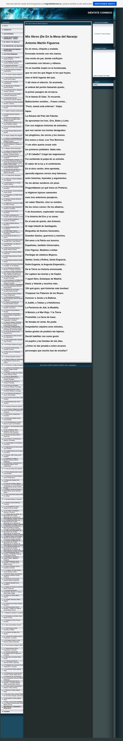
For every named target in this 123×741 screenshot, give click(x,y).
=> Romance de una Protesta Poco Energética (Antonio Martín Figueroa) (13, 678)
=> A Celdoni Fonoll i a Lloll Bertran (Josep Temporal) (12, 641)
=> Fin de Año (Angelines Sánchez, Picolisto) (11, 220)
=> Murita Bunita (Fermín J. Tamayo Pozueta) (12, 382)
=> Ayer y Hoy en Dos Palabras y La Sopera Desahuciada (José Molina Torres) (13, 703)
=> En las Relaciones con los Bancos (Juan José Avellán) (12, 423)
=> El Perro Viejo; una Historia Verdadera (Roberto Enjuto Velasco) (13, 575)
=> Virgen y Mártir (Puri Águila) (13, 135)
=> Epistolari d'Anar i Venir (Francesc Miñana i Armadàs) (12, 390)
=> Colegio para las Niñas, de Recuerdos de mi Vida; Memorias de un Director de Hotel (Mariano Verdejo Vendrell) (13, 516)
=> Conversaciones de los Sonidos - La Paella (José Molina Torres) (11, 563)
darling (95, 84)
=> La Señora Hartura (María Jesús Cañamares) (12, 294)
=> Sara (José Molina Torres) (12, 625)
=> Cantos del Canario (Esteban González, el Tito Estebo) (13, 264)
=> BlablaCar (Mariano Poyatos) (13, 613)
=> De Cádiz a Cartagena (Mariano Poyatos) (11, 511)
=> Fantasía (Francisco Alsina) (13, 406)
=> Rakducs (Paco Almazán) (12, 148)
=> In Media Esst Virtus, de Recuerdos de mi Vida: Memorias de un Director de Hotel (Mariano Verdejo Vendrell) (13, 522)
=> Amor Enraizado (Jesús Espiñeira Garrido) (12, 567)
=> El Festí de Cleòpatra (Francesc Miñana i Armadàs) (12, 386)
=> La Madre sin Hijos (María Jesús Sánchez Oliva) (12, 571)
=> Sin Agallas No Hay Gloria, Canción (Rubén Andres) (13, 62)
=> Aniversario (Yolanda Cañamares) (11, 82)
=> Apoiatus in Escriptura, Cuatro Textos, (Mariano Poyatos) (11, 558)
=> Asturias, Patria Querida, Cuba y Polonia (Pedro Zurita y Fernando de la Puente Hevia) (13, 328)
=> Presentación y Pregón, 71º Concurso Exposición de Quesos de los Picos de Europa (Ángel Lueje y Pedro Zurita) (13, 162)
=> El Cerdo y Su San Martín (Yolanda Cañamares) (12, 94)
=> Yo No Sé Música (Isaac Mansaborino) (12, 332)
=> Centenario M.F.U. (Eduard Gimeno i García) (13, 90)
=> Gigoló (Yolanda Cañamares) (13, 111)
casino (95, 75)
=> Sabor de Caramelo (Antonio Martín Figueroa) (13, 587)
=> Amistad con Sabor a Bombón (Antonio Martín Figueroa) (11, 460)
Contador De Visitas (104, 75)
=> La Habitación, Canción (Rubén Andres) (12, 58)
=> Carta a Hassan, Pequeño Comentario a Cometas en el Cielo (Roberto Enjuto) (12, 323)
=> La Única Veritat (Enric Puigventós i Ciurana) (11, 319)
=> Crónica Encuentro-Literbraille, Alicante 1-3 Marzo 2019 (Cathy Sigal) (13, 592)
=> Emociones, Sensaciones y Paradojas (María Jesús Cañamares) (13, 464)
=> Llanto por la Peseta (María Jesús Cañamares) (13, 476)
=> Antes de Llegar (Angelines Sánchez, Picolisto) (13, 207)
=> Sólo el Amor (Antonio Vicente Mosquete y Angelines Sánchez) (13, 144)
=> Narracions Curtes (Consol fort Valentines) (13, 336)
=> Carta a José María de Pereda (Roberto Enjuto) (11, 302)
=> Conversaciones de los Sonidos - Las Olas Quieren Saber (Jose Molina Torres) (12, 682)
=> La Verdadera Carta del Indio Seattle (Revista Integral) (13, 166)
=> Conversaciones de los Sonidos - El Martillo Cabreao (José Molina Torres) (12, 554)
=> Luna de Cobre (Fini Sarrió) (13, 468)
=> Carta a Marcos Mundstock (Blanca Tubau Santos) (13, 686)
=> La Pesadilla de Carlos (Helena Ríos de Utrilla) (11, 507)
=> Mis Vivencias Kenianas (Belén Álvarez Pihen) (12, 248)
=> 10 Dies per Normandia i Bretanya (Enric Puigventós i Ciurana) (12, 315)
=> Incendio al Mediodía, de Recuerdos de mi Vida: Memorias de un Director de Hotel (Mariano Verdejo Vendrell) (13, 543)
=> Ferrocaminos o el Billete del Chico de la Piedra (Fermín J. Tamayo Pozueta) (13, 281)
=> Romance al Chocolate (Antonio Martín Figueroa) (11, 579)
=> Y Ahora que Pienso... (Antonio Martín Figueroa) (11, 661)
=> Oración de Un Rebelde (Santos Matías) (12, 86)
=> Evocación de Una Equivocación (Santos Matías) (13, 98)
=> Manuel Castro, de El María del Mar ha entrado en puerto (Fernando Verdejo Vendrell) (13, 538)
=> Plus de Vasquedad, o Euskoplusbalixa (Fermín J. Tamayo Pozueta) (12, 378)
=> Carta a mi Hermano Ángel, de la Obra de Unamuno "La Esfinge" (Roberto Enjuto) (13, 152)
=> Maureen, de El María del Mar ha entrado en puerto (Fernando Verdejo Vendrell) (12, 527)
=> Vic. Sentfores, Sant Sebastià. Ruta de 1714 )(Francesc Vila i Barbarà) (11, 431)
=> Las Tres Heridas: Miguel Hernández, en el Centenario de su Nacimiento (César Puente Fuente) (13, 486)
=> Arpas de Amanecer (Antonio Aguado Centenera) (13, 306)
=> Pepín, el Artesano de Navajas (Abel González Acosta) (13, 215)
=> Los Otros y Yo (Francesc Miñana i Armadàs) (12, 439)
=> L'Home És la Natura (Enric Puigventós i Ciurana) (13, 637)
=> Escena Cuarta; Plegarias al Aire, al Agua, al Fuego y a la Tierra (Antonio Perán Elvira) (13, 273)
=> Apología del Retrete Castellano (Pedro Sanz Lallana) (13, 66)
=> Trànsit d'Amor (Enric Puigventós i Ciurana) (11, 649)
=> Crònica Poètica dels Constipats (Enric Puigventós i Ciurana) (13, 653)
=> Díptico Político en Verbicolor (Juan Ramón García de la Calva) (13, 361)
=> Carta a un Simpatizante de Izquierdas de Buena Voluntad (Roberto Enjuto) (13, 140)
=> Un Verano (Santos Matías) (13, 74)
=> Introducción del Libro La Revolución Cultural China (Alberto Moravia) (12, 171)
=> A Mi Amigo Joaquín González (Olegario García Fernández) (12, 232)
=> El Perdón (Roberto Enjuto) (13, 344)
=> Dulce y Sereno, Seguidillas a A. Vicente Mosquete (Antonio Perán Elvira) (13, 286)
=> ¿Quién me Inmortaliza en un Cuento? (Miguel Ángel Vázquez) (13, 369)
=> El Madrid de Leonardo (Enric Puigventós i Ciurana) (13, 665)
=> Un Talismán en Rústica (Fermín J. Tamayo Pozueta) (12, 269)
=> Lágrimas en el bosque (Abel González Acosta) (13, 203)
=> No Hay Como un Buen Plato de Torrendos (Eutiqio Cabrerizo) (13, 694)
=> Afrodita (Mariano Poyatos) (13, 499)
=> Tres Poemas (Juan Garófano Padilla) (10, 629)
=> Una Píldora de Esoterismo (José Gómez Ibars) (13, 78)
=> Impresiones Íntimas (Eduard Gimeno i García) (13, 102)
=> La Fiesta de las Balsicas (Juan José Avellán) (12, 394)
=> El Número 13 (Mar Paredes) (13, 365)
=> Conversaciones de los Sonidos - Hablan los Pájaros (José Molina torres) (12, 608)
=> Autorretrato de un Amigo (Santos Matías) (12, 183)
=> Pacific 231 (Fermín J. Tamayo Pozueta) (11, 277)
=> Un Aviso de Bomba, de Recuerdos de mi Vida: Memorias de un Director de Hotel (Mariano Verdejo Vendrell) (13, 549)
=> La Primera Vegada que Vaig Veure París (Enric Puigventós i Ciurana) (13, 410)
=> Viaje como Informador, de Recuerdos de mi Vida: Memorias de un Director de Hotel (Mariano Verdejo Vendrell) (13, 533)
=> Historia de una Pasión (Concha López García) (11, 290)
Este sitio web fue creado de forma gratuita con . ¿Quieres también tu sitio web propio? (61, 4)
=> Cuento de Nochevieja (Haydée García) (11, 348)
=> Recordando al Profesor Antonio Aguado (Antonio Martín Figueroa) (13, 298)
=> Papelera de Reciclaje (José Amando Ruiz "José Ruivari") (13, 240)
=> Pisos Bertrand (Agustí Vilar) (13, 645)
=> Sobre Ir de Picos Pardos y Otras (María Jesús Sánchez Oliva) (13, 491)
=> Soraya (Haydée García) (12, 356)
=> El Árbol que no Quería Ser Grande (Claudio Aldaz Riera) (13, 673)
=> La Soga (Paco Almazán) (12, 175)
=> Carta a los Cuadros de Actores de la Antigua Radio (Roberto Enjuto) (12, 119)
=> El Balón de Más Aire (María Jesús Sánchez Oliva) (13, 373)
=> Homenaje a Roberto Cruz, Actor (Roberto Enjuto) (13, 123)
